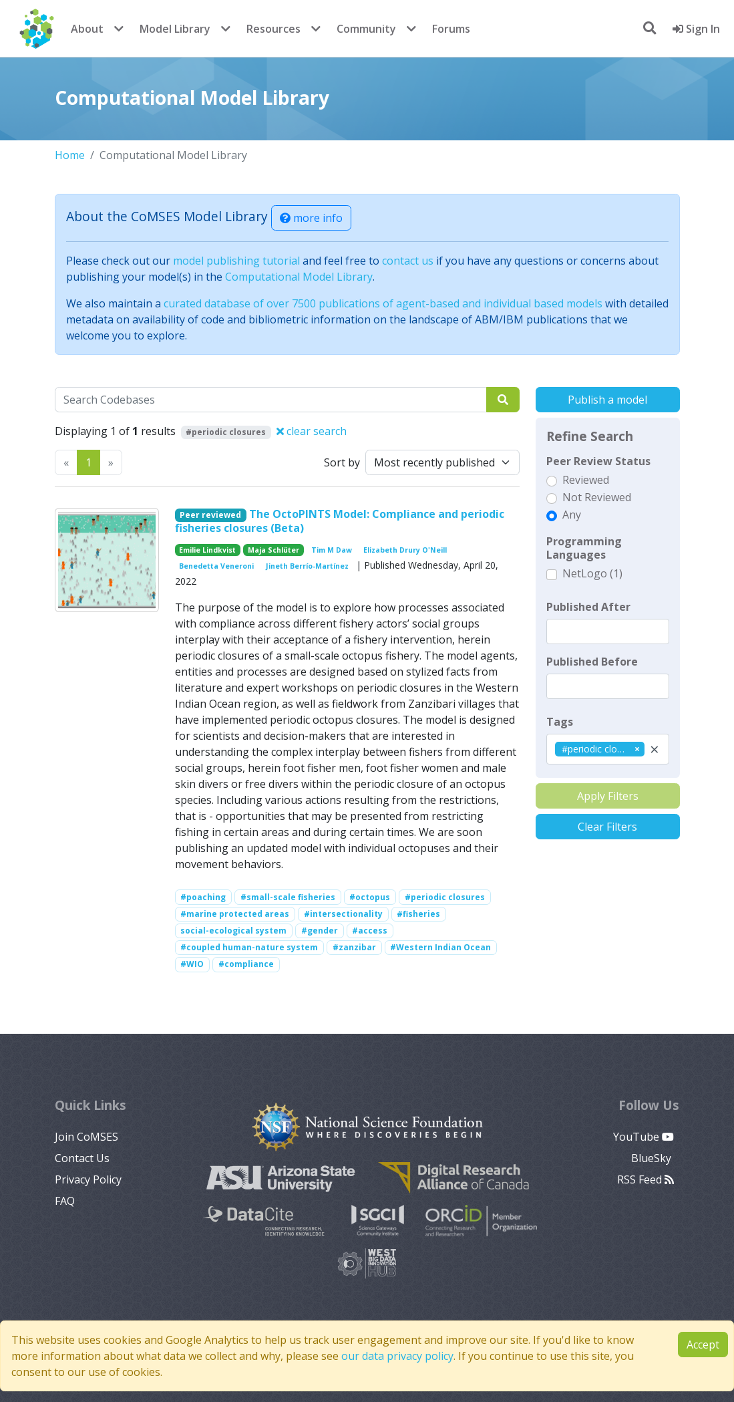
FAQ (65, 1201)
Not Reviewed (596, 497)
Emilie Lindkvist (207, 550)
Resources (273, 28)
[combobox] (607, 749)
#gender (319, 930)
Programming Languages (584, 548)
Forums (451, 28)
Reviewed (585, 479)
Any (571, 514)
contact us (407, 260)
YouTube (643, 1136)
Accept (703, 1344)
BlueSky (652, 1158)
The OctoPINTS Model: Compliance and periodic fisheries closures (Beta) (340, 521)
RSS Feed (645, 1179)
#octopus (369, 897)
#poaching (203, 897)
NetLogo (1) (592, 573)
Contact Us (82, 1158)
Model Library (175, 28)
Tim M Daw (331, 550)
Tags (559, 721)
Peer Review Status (598, 461)
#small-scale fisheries (287, 897)
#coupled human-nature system (249, 947)
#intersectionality (343, 914)
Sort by (342, 462)
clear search (312, 431)
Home (70, 155)
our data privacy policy (397, 1356)
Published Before (592, 661)
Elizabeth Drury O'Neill (405, 550)
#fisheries (418, 914)
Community (366, 28)
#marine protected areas (234, 914)
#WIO (192, 964)
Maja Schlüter (273, 550)
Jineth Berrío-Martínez (307, 566)
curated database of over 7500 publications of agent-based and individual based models (383, 303)
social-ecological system (233, 930)
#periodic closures (445, 897)
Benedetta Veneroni (216, 566)
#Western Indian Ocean (440, 947)
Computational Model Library (299, 276)
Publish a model (607, 399)
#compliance (246, 964)
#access (369, 930)
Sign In (696, 28)
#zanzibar (354, 947)
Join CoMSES (86, 1136)
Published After (588, 606)
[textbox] (607, 631)
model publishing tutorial (236, 260)
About (87, 28)
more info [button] (311, 218)
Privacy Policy (88, 1179)
